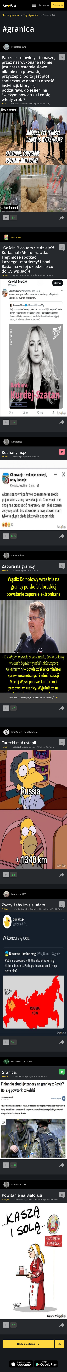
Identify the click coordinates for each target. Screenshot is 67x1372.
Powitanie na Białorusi (22, 1195)
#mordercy (48, 275)
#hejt (40, 275)
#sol (56, 1199)
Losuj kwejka (60, 1345)
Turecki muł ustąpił (19, 742)
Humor (5, 275)
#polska (16, 570)
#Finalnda (42, 1076)
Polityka (5, 909)
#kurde (34, 275)
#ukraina (50, 747)
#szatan (26, 275)
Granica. (9, 1072)
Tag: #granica (32, 15)
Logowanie (44, 5)
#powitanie (48, 1199)
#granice (34, 909)
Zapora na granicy (18, 566)
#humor (23, 103)
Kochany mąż (14, 452)
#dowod (35, 456)
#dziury (46, 103)
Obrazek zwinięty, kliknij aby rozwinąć (31, 697)
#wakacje (17, 456)
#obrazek (15, 103)
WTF (4, 103)
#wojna (32, 747)
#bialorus (38, 1199)
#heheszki (18, 1199)
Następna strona (28, 1343)
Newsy (5, 570)
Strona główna (10, 15)
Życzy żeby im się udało (23, 904)
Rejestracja (58, 5)
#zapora (34, 570)
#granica (38, 103)
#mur (31, 103)
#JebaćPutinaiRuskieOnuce (51, 909)
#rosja (25, 747)
